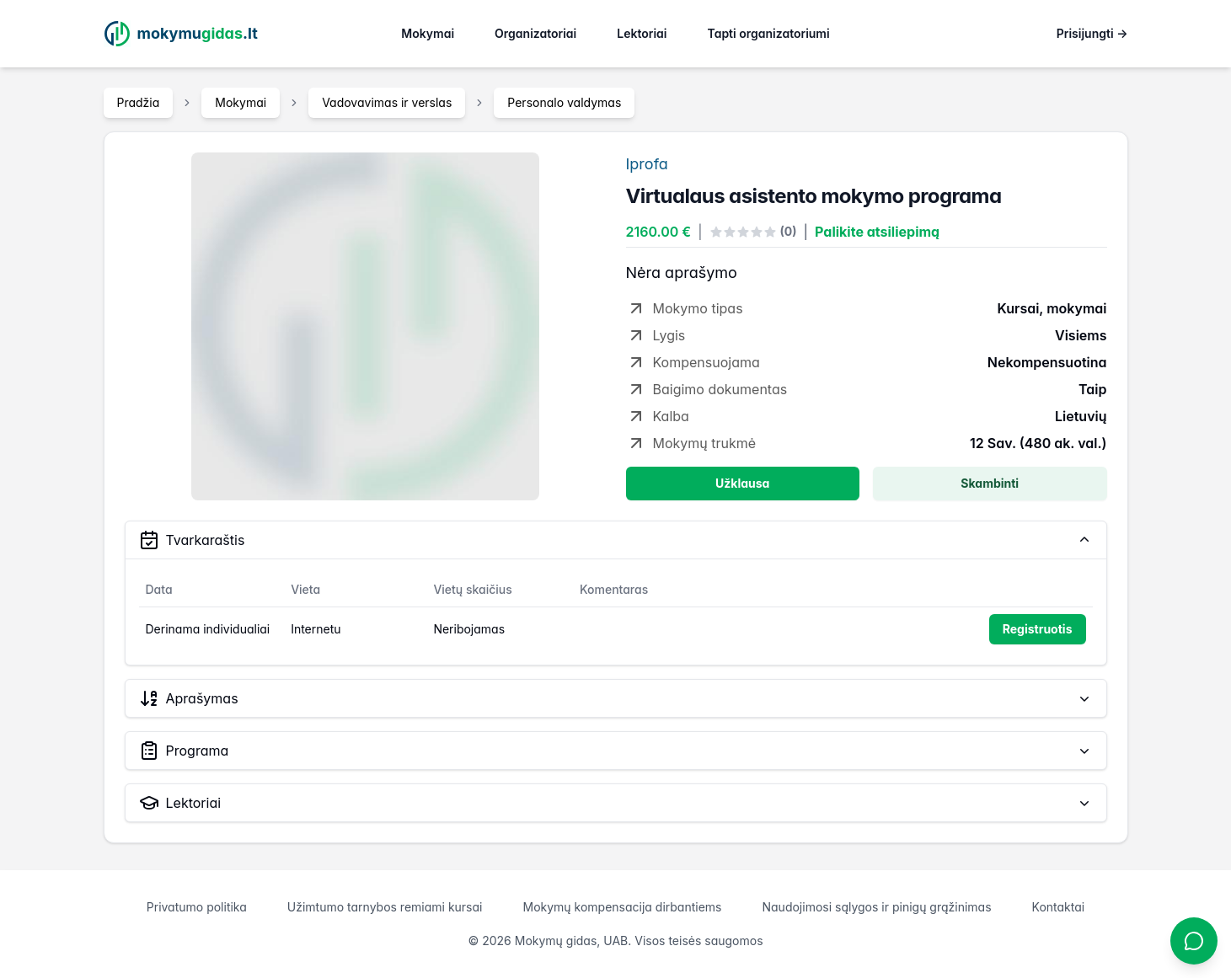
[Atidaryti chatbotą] (1194, 941)
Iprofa (647, 164)
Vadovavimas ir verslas (387, 102)
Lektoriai (641, 33)
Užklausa (742, 483)
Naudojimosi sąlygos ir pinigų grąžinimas (877, 907)
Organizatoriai (535, 33)
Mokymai (427, 33)
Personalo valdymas (564, 102)
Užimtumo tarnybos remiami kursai (385, 907)
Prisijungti (1092, 33)
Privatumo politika (197, 907)
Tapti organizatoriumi (769, 33)
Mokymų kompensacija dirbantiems (621, 907)
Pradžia (138, 102)
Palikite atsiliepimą (877, 231)
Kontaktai (1058, 907)
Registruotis (1038, 629)
